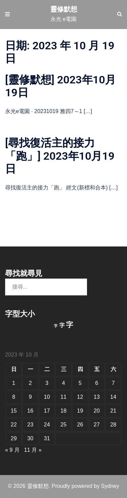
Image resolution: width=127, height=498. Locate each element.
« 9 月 (12, 450)
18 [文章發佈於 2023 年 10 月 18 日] (64, 411)
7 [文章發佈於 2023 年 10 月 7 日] (113, 383)
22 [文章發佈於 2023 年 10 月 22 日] (14, 424)
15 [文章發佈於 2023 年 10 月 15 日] (14, 411)
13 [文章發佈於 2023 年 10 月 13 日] (97, 397)
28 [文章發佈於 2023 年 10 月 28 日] (113, 424)
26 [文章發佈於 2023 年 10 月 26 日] (80, 424)
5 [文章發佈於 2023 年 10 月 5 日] (80, 383)
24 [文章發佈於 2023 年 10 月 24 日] (47, 424)
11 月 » (33, 450)
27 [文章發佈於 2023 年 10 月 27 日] (97, 424)
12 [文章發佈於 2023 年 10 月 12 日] (80, 397)
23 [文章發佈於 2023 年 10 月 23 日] (30, 424)
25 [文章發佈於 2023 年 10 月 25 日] (64, 424)
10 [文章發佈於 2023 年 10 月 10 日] (47, 397)
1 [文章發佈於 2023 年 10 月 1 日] (13, 383)
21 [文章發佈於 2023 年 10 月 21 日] (113, 411)
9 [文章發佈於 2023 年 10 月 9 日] (30, 397)
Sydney (110, 486)
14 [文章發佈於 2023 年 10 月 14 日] (113, 397)
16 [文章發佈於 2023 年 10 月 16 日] (30, 411)
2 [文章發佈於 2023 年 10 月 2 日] (30, 383)
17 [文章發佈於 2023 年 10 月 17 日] (47, 411)
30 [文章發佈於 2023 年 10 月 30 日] (30, 438)
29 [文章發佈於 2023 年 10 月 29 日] (14, 438)
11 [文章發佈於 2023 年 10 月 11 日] (64, 397)
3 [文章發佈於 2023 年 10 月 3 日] (46, 383)
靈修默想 (63, 9)
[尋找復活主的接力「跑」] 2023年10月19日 (59, 155)
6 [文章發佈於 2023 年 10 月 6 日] (96, 383)
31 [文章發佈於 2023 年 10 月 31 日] (47, 438)
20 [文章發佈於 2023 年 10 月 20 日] (97, 411)
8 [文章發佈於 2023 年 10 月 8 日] (13, 397)
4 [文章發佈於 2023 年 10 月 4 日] (63, 383)
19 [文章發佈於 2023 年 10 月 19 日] (80, 411)
